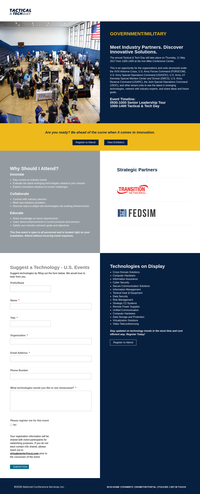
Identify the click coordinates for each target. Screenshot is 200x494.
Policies (163, 487)
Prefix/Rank (17, 283)
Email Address (20, 353)
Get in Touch (178, 487)
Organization (19, 335)
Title (14, 318)
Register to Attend (85, 142)
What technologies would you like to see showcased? (43, 388)
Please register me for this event (29, 420)
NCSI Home (113, 487)
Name (14, 300)
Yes (14, 425)
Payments (127, 487)
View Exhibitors (115, 142)
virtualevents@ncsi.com (24, 453)
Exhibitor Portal (145, 487)
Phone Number (19, 370)
